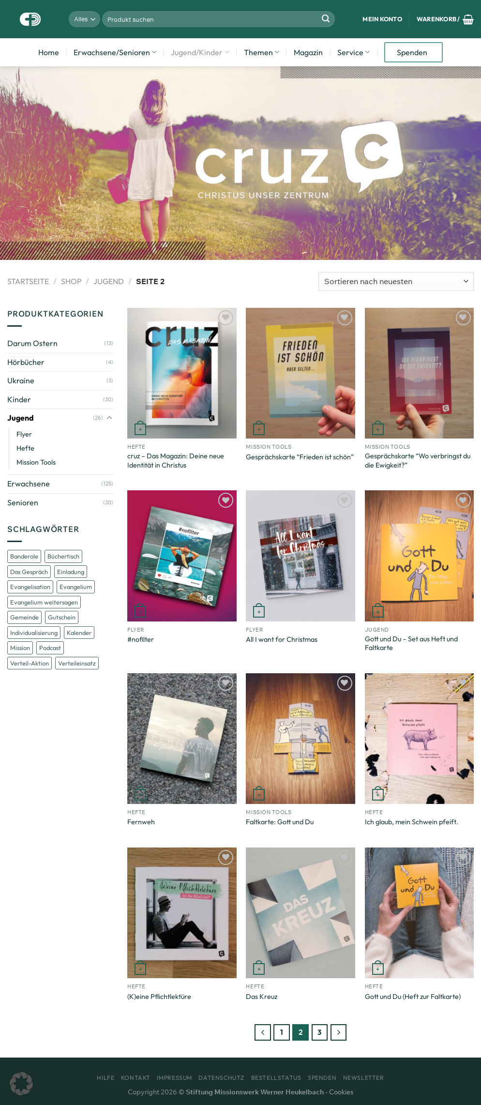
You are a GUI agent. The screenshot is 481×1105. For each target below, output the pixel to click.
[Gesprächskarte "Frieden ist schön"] (300, 373)
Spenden (412, 52)
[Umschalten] (109, 418)
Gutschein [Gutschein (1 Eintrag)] (61, 617)
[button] (21, 1083)
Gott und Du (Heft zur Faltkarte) (413, 996)
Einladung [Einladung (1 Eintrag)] (70, 571)
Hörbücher (26, 362)
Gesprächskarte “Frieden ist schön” (300, 457)
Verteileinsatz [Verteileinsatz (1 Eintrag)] (77, 663)
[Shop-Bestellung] (396, 281)
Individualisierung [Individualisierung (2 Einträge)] (34, 632)
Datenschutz (221, 1077)
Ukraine (20, 380)
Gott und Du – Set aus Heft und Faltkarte (411, 643)
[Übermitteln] (325, 19)
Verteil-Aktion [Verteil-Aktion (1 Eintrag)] (29, 663)
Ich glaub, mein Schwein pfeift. (411, 821)
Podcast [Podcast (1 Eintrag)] (50, 647)
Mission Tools (36, 462)
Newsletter (363, 1077)
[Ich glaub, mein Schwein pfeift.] (419, 738)
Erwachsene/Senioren (115, 52)
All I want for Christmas (281, 639)
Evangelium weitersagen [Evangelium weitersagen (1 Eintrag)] (44, 602)
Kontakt (135, 1077)
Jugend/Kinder (200, 52)
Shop (71, 281)
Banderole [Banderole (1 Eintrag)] (24, 556)
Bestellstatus (276, 1077)
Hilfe (105, 1077)
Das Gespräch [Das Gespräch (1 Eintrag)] (29, 571)
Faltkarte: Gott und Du (280, 821)
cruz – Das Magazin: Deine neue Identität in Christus (175, 460)
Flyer (24, 434)
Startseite (28, 281)
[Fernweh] (182, 738)
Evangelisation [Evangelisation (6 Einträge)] (30, 586)
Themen (261, 52)
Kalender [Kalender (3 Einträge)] (79, 632)
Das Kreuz (261, 996)
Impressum (174, 1077)
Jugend (108, 281)
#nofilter (140, 639)
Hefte (25, 448)
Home (48, 52)
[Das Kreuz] (300, 913)
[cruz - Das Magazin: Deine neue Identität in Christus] (182, 373)
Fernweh (141, 821)
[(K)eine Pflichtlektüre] (182, 913)
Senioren (22, 502)
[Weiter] (339, 1032)
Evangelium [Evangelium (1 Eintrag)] (76, 586)
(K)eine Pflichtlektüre (159, 996)
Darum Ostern (32, 343)
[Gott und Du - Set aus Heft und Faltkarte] (419, 555)
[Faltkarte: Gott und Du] (300, 738)
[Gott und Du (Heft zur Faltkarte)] (419, 913)
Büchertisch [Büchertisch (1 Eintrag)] (63, 556)
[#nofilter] (182, 555)
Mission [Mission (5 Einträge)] (20, 647)
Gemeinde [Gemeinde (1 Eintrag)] (24, 617)
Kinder (19, 399)
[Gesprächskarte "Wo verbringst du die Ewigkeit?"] (419, 373)
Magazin (308, 52)
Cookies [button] (341, 1092)
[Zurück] (263, 1032)
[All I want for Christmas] (300, 555)
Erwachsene (28, 483)
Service (353, 52)
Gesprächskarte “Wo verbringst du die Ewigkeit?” (417, 460)
